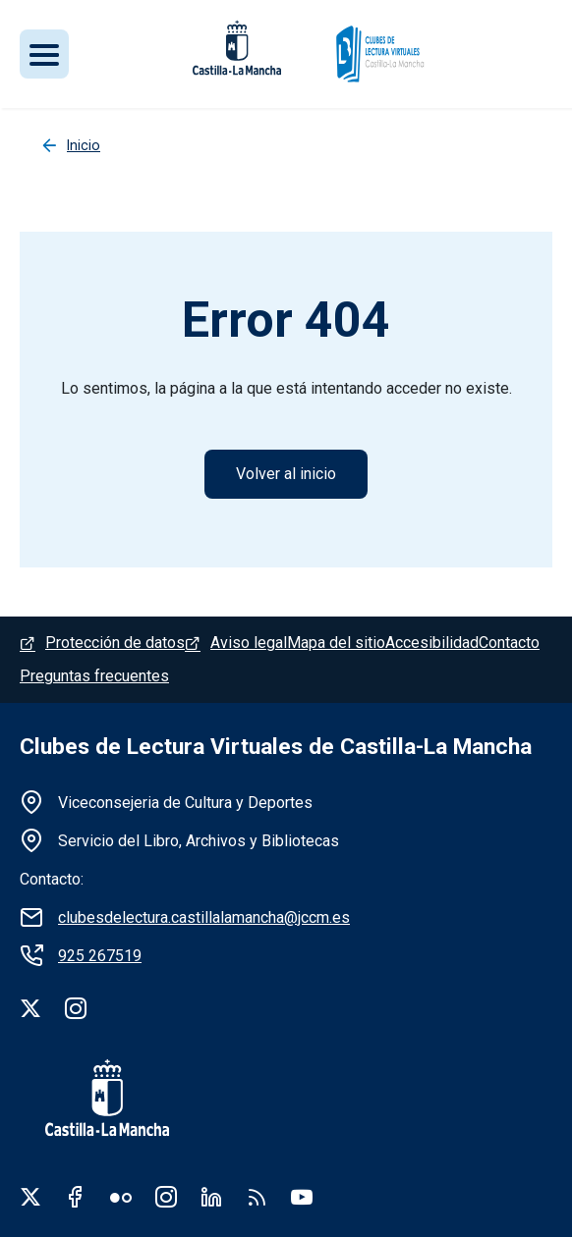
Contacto (509, 642)
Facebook (75, 1197)
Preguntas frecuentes (94, 676)
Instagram (166, 1197)
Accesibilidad (432, 642)
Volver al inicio (286, 473)
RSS (256, 1197)
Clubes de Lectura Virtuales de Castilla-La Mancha (276, 746)
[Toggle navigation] (44, 54)
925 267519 (100, 955)
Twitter (30, 1197)
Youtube (301, 1197)
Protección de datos (115, 642)
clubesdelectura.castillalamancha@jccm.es (204, 917)
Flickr (120, 1197)
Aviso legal (248, 642)
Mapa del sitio (336, 642)
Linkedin (211, 1197)
